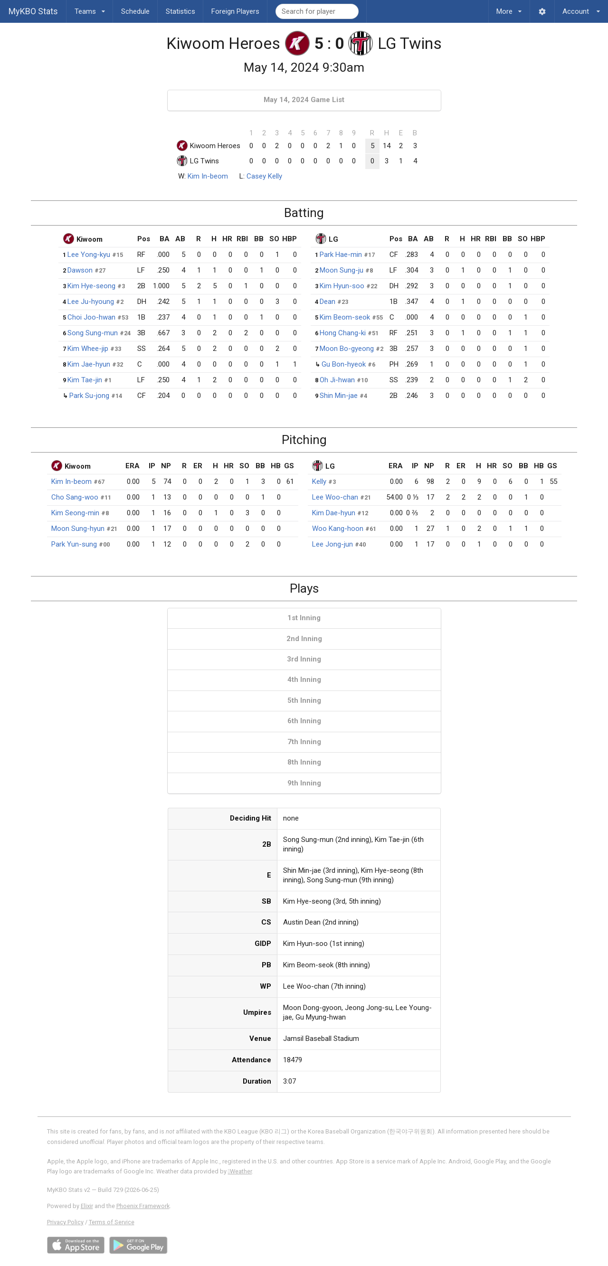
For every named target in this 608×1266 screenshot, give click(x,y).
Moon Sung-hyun (77, 528)
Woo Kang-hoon (337, 528)
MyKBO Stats (33, 11)
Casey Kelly (264, 176)
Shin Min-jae (339, 395)
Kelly (319, 481)
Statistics (180, 11)
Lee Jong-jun (332, 544)
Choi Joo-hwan (91, 317)
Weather (240, 1171)
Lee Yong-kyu (88, 254)
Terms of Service (111, 1222)
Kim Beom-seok (345, 317)
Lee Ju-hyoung (90, 301)
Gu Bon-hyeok (344, 364)
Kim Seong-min (75, 513)
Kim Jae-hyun (88, 364)
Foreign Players (235, 11)
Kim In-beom (208, 176)
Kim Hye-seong (91, 286)
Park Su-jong (89, 395)
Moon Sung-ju (341, 270)
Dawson (80, 270)
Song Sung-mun (92, 333)
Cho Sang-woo (74, 497)
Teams (89, 8)
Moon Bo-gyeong (347, 348)
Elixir (87, 1205)
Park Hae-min (341, 254)
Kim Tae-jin (84, 380)
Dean (327, 301)
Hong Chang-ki (343, 333)
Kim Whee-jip (87, 348)
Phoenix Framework (143, 1205)
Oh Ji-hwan (337, 380)
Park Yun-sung (74, 544)
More (509, 8)
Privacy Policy (65, 1222)
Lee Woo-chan (335, 497)
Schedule (135, 11)
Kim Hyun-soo (342, 286)
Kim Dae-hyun (333, 513)
